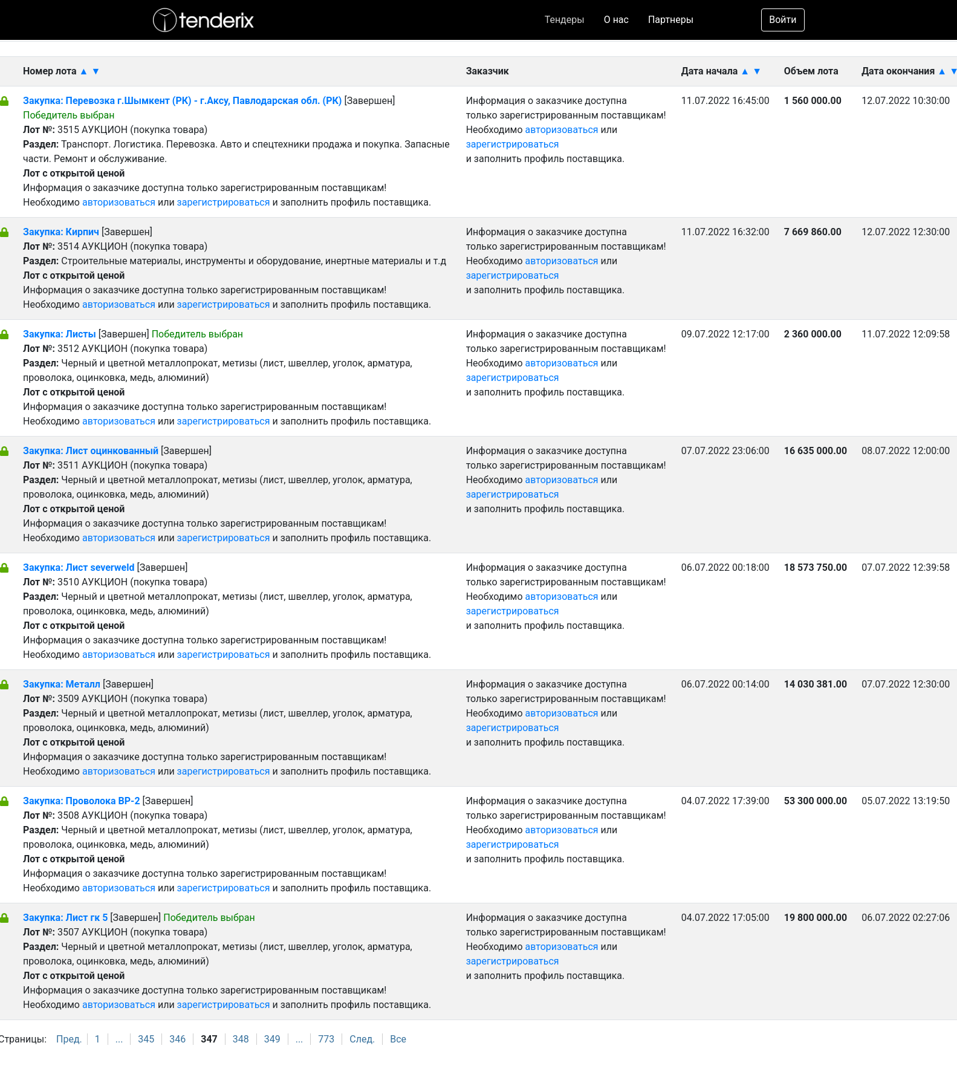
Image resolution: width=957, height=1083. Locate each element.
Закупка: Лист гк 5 (65, 917)
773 (326, 1039)
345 (146, 1039)
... (119, 1039)
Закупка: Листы (59, 334)
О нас (616, 19)
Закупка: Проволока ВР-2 (81, 801)
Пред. (69, 1039)
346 (177, 1039)
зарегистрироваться (223, 202)
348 (241, 1039)
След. (362, 1039)
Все (398, 1039)
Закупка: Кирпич (61, 232)
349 (272, 1039)
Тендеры (565, 19)
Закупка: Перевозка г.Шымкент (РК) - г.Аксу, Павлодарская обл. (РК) (182, 100)
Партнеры (670, 19)
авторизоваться (118, 202)
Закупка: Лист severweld (78, 567)
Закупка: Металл (61, 684)
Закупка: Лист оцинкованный (92, 451)
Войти (782, 19)
